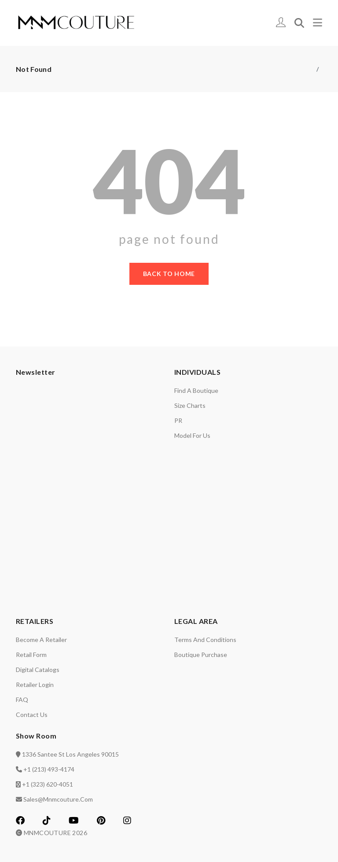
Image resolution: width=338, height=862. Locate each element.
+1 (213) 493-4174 (48, 769)
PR (178, 420)
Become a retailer (41, 639)
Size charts (190, 405)
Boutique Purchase (200, 654)
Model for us (192, 435)
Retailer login (35, 684)
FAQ (22, 699)
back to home (169, 273)
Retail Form (31, 654)
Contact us (32, 714)
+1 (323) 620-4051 (47, 784)
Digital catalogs (37, 669)
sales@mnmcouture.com (58, 799)
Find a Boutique (196, 390)
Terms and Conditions (205, 639)
